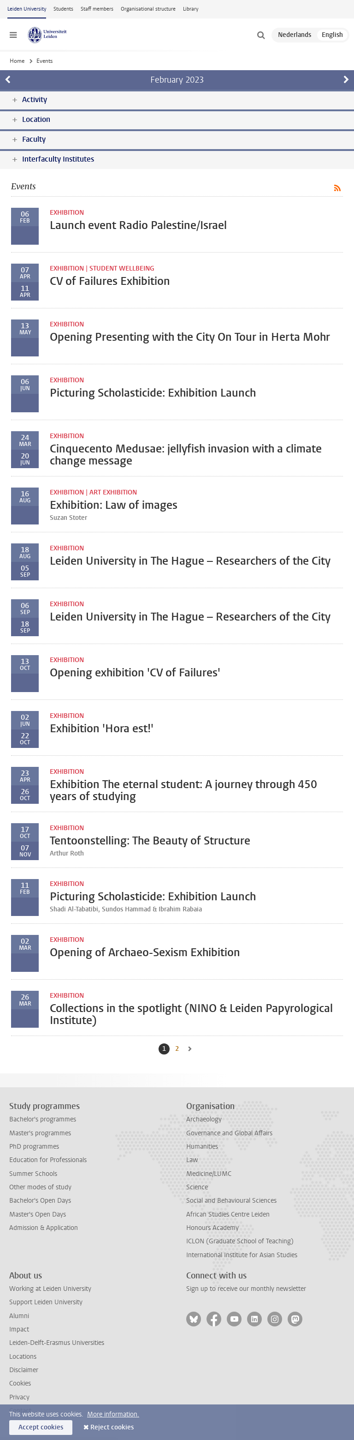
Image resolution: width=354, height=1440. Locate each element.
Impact (19, 1329)
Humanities (202, 1146)
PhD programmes (34, 1146)
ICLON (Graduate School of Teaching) (240, 1241)
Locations (22, 1356)
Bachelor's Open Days (40, 1200)
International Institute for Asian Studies (241, 1255)
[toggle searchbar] (260, 35)
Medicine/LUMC (208, 1173)
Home (17, 61)
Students (63, 9)
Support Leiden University (46, 1302)
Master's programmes (40, 1133)
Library (190, 9)
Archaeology (204, 1119)
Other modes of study (40, 1187)
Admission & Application (43, 1227)
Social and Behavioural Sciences (231, 1200)
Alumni (19, 1316)
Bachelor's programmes (42, 1119)
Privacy (19, 1397)
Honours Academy (212, 1227)
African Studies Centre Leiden (228, 1214)
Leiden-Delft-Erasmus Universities (56, 1342)
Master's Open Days (37, 1214)
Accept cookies (40, 1427)
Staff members (97, 9)
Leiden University (26, 9)
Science (197, 1187)
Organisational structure (148, 9)
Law (192, 1160)
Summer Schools (33, 1173)
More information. (113, 1414)
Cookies (20, 1383)
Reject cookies (112, 1427)
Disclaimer (23, 1370)
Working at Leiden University (50, 1288)
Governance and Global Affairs (229, 1133)
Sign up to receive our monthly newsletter (246, 1288)
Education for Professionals (48, 1160)
